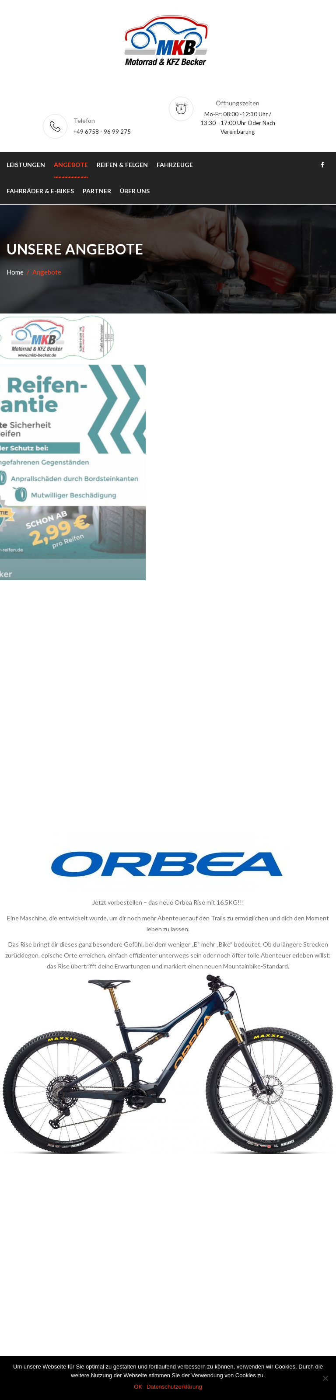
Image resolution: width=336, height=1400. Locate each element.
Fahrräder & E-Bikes (40, 191)
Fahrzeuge (175, 164)
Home (15, 272)
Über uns (135, 191)
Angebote (71, 164)
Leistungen (26, 164)
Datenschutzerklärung (174, 1386)
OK (138, 1386)
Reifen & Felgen (122, 164)
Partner (97, 191)
